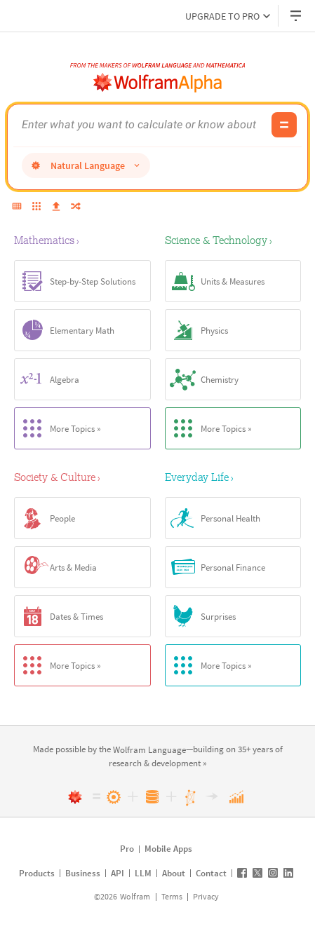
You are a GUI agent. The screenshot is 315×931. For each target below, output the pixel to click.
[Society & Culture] (82, 476)
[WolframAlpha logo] (157, 83)
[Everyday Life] (233, 476)
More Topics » (58, 428)
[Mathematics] (82, 239)
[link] (149, 750)
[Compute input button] (284, 124)
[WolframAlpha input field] (142, 124)
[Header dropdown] (297, 16)
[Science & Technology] (233, 239)
